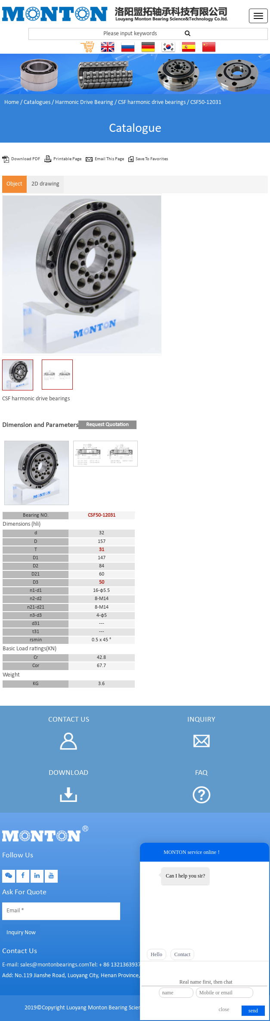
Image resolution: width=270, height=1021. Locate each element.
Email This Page (110, 159)
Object (14, 184)
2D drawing (45, 184)
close (224, 1009)
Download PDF (26, 159)
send (253, 1011)
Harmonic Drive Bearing (84, 102)
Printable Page (67, 159)
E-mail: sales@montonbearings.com (45, 965)
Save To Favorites (152, 159)
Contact (182, 954)
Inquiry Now (21, 933)
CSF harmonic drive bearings (152, 102)
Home (11, 102)
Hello (156, 954)
